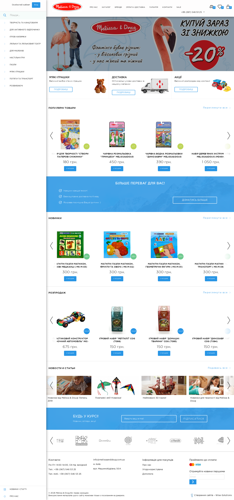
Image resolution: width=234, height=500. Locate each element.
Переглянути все (215, 108)
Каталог (106, 7)
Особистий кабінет (21, 5)
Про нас (94, 7)
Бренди (118, 7)
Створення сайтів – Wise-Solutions (211, 495)
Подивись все (218, 368)
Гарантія (153, 7)
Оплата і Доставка (135, 7)
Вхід (36, 5)
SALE (179, 7)
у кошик (70, 168)
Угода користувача (152, 469)
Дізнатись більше (195, 200)
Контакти (167, 7)
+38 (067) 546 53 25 (65, 469)
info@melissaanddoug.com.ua (109, 460)
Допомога (147, 474)
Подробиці (61, 89)
